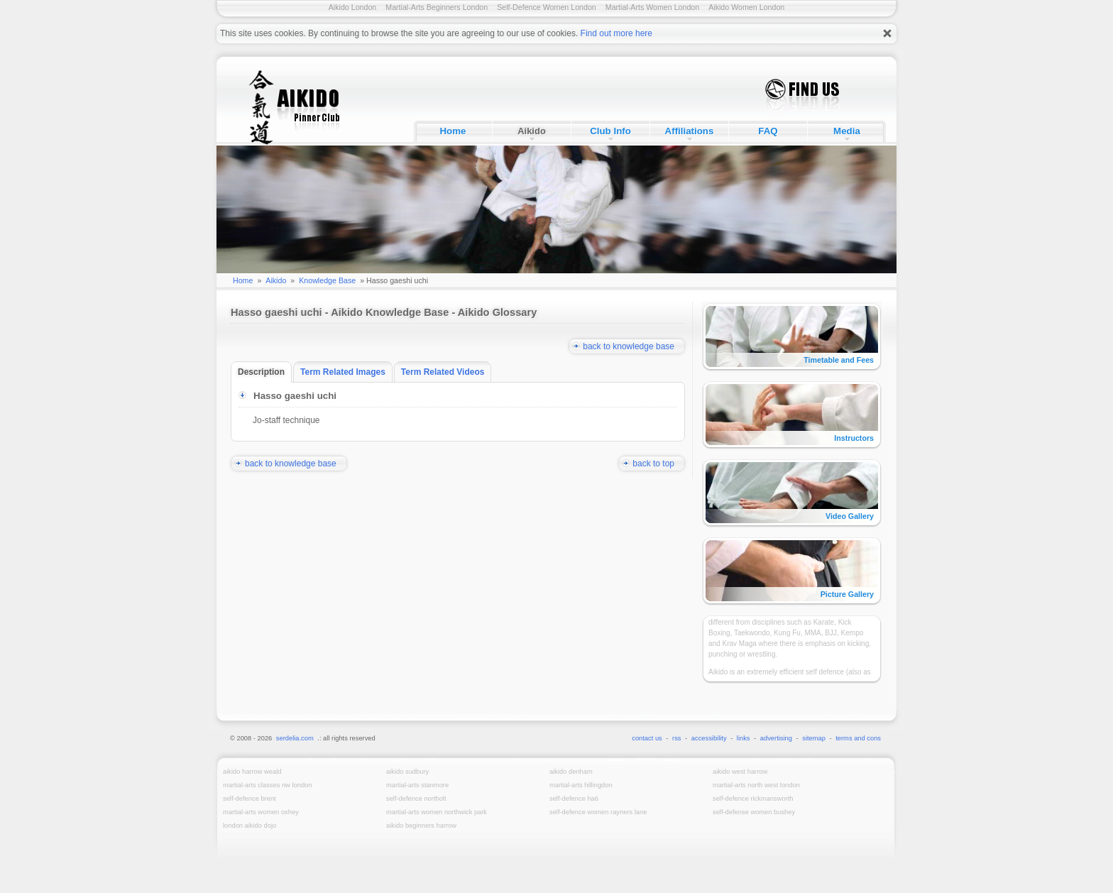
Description (265, 372)
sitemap (814, 738)
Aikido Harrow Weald (252, 771)
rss (676, 738)
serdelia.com (295, 738)
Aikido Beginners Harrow (421, 825)
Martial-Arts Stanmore (417, 785)
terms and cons (858, 738)
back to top (658, 463)
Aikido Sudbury (407, 771)
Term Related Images (346, 372)
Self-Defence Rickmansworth (753, 798)
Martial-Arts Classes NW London (267, 785)
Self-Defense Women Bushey (754, 812)
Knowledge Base (327, 280)
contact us (647, 738)
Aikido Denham (571, 771)
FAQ (767, 131)
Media (846, 131)
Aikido (531, 131)
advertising (776, 738)
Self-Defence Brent (249, 798)
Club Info (610, 131)
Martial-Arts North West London (756, 785)
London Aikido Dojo (249, 825)
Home (452, 131)
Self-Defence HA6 (573, 798)
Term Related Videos (446, 372)
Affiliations (689, 131)
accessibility (709, 738)
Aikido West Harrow (740, 771)
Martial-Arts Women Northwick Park (436, 812)
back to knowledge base (634, 346)
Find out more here (616, 33)
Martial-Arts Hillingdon (581, 785)
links (743, 738)
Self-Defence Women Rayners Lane (598, 812)
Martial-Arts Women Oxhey (261, 812)
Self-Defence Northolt (416, 798)
